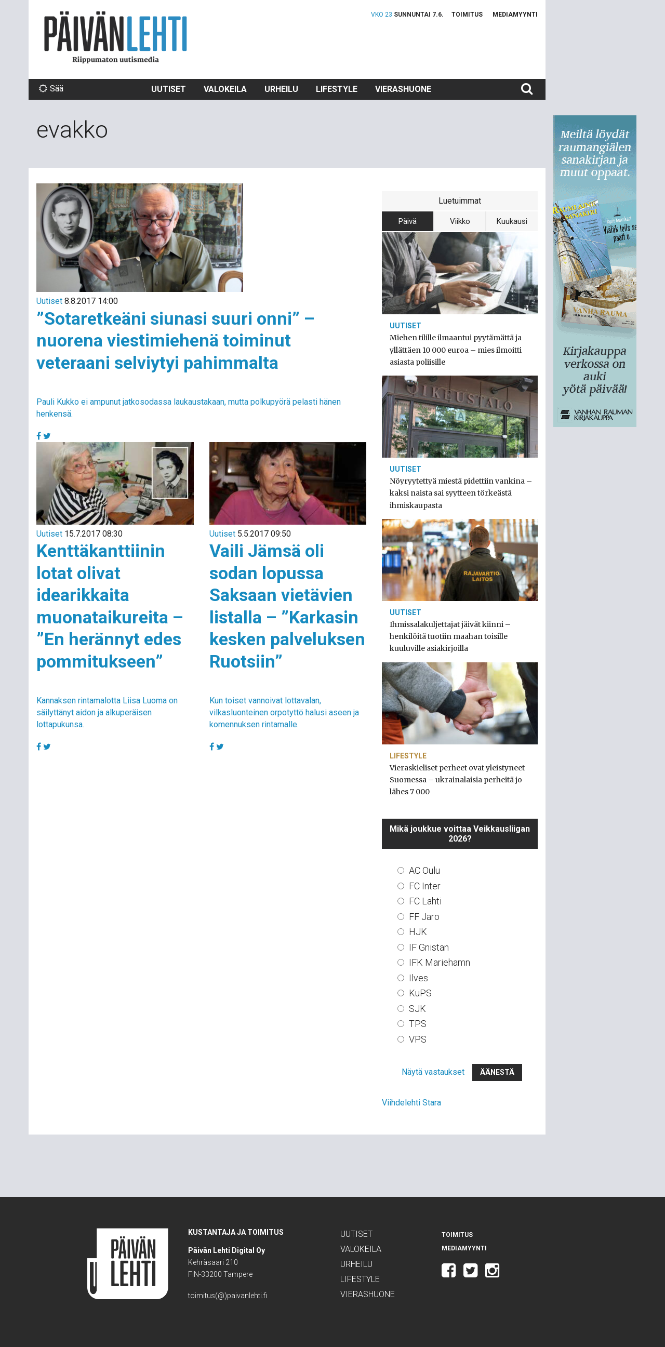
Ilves (418, 977)
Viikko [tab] (460, 221)
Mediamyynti (515, 14)
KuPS (420, 993)
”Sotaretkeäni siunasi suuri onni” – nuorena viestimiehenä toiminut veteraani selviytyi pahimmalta (175, 340)
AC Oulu (424, 870)
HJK (418, 931)
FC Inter (425, 886)
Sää (51, 89)
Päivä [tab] (407, 221)
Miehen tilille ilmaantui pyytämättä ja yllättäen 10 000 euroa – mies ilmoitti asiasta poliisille (456, 349)
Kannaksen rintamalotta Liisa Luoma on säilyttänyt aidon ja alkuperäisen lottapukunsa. (107, 712)
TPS (418, 1023)
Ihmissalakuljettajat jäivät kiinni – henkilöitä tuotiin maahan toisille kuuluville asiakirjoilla (450, 636)
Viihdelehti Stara (411, 1103)
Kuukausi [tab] (512, 221)
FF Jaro (424, 916)
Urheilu (281, 89)
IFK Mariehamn (439, 962)
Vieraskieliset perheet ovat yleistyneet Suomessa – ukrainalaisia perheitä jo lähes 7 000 (457, 779)
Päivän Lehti (115, 37)
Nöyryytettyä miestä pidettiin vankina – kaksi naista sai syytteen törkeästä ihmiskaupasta (461, 493)
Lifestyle (336, 89)
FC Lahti (425, 901)
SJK (417, 1008)
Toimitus (467, 14)
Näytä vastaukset (433, 1072)
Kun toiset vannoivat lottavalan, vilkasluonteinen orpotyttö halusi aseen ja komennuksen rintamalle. (284, 712)
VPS (418, 1039)
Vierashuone (403, 89)
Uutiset (168, 89)
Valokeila (225, 89)
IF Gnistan (429, 947)
